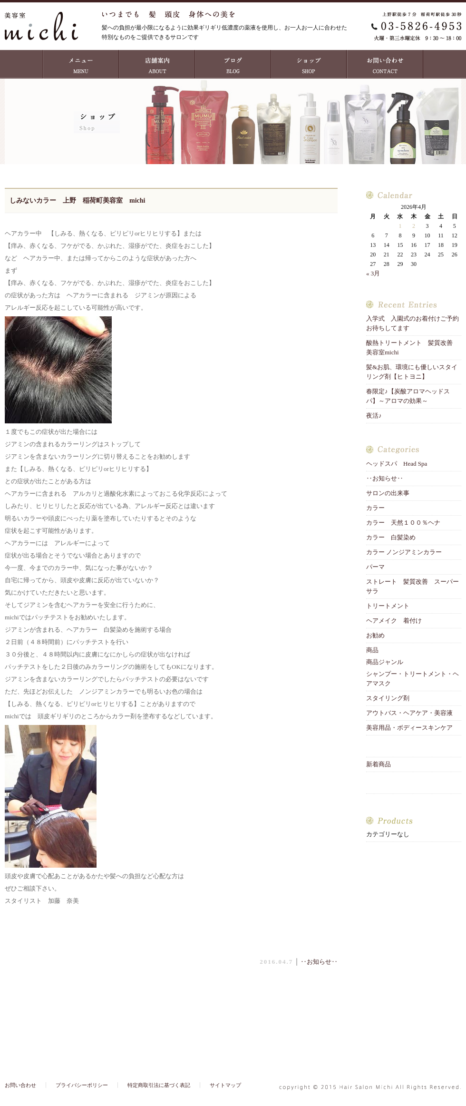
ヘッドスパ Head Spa (396, 463)
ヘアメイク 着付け (394, 620)
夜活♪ (374, 415)
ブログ (233, 64)
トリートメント (391, 605)
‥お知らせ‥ (319, 961)
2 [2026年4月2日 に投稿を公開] (413, 226)
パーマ (375, 566)
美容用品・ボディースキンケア (409, 727)
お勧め (375, 635)
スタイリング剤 (387, 698)
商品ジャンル (384, 662)
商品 (372, 650)
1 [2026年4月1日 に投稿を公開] (399, 226)
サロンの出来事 (387, 493)
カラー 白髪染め (391, 537)
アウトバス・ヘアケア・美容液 (409, 712)
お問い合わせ (385, 64)
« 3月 (373, 273)
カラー (375, 507)
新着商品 (378, 764)
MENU (81, 64)
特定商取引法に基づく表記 (158, 1085)
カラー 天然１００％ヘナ (403, 522)
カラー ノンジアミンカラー (404, 552)
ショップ (309, 64)
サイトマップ (225, 1085)
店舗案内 (157, 64)
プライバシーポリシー (82, 1085)
